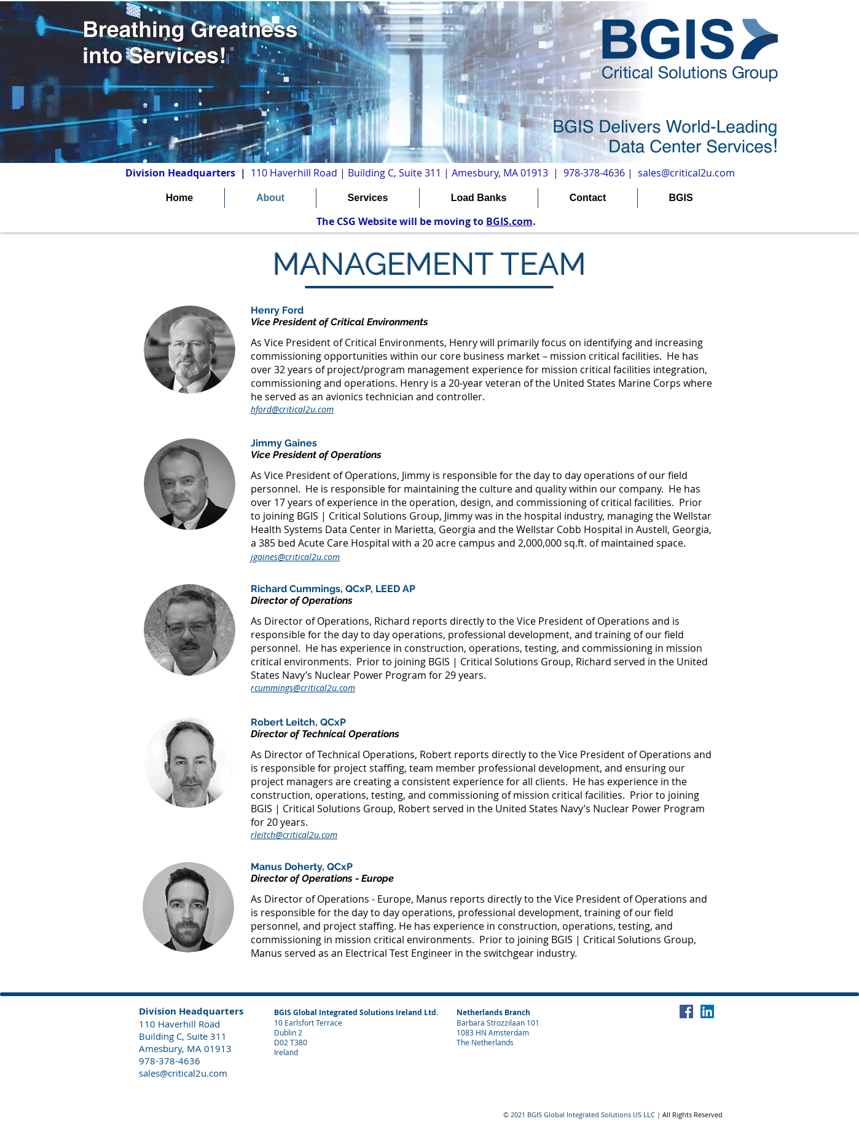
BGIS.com (509, 221)
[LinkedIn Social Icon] (707, 1011)
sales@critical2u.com (686, 173)
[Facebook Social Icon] (686, 1011)
